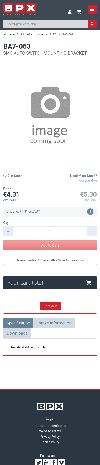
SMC (53, 34)
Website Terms (50, 431)
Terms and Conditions (50, 426)
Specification (18, 322)
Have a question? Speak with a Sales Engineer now (50, 260)
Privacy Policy (50, 436)
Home (9, 34)
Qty (6, 222)
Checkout (50, 306)
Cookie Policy (50, 442)
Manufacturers (32, 34)
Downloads (17, 333)
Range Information (55, 322)
